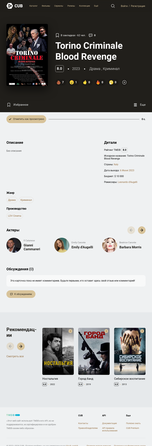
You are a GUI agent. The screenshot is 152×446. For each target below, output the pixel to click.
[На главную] (14, 6)
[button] (142, 230)
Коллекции (84, 6)
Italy (116, 164)
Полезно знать (133, 423)
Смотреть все (15, 356)
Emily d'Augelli (82, 247)
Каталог (33, 6)
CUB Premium (132, 428)
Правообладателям (88, 428)
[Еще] (139, 104)
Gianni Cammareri (32, 247)
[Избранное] (17, 104)
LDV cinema (14, 215)
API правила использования (109, 429)
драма (94, 69)
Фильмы (46, 6)
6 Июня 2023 (127, 170)
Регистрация (138, 5)
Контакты (83, 423)
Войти (124, 5)
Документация (109, 423)
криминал (111, 69)
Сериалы (58, 6)
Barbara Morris (130, 247)
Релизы (71, 6)
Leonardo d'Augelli (127, 182)
